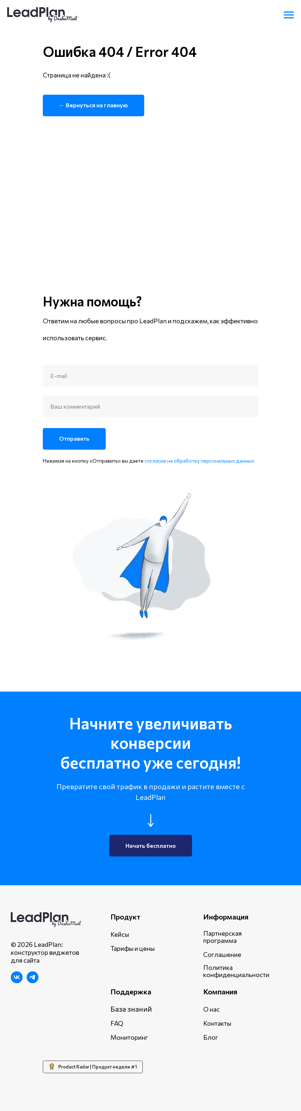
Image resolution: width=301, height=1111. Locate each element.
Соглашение (222, 954)
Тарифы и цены (132, 948)
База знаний (131, 1008)
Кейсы (119, 934)
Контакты (217, 1023)
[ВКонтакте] (17, 981)
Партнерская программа (222, 937)
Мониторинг (129, 1037)
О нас (211, 1009)
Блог (210, 1037)
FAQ (116, 1023)
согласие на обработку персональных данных (199, 461)
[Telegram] (32, 981)
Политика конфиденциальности (236, 971)
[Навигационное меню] (289, 15)
